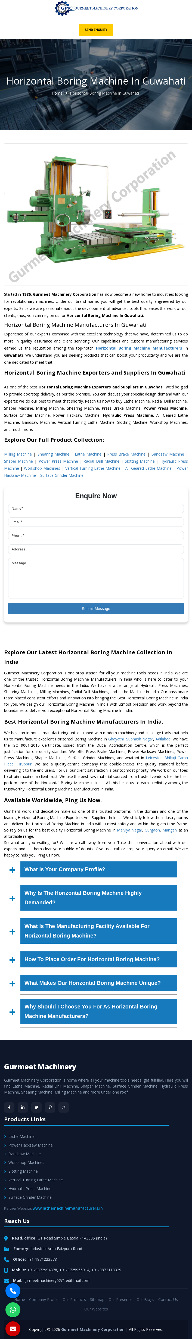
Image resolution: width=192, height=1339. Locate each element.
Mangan (169, 830)
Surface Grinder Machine (61, 475)
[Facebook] (9, 1107)
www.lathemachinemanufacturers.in (68, 1208)
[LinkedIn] (23, 1107)
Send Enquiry (96, 30)
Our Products (74, 1299)
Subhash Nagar (139, 739)
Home (57, 93)
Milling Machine (18, 454)
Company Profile (43, 1299)
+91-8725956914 (74, 1269)
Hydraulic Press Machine (27, 1188)
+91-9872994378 (42, 1269)
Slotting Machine (140, 461)
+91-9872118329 (106, 1269)
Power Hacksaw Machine (28, 1145)
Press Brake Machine (126, 454)
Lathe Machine (88, 454)
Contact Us (168, 1299)
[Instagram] (63, 1107)
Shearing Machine (53, 454)
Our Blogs (145, 1299)
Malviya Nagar (130, 830)
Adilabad (163, 739)
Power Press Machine (58, 461)
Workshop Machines (42, 468)
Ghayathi (116, 739)
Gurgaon (152, 830)
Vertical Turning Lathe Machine (92, 468)
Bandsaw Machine (167, 454)
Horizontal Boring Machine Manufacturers (139, 348)
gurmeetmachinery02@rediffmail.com (56, 1280)
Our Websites (96, 1309)
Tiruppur (24, 764)
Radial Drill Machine (101, 461)
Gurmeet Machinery (40, 1067)
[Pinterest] (50, 1107)
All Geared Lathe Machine (148, 468)
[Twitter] (36, 1107)
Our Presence (120, 1299)
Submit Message (96, 608)
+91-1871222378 (42, 1259)
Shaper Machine (18, 461)
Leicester (154, 757)
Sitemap (97, 1299)
